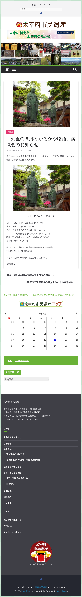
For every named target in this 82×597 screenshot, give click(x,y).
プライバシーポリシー (13, 531)
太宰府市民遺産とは (12, 437)
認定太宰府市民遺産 (12, 467)
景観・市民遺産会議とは (17, 478)
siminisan (27, 150)
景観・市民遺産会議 (12, 473)
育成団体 (7, 491)
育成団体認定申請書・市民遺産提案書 (23, 460)
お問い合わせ (9, 525)
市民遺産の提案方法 (15, 454)
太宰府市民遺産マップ (13, 519)
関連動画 (7, 497)
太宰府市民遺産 (22, 360)
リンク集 (7, 503)
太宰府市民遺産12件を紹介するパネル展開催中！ (51, 282)
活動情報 (10, 132)
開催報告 (10, 483)
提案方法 (7, 449)
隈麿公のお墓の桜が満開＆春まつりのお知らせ (29, 274)
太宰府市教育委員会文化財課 (26, 412)
